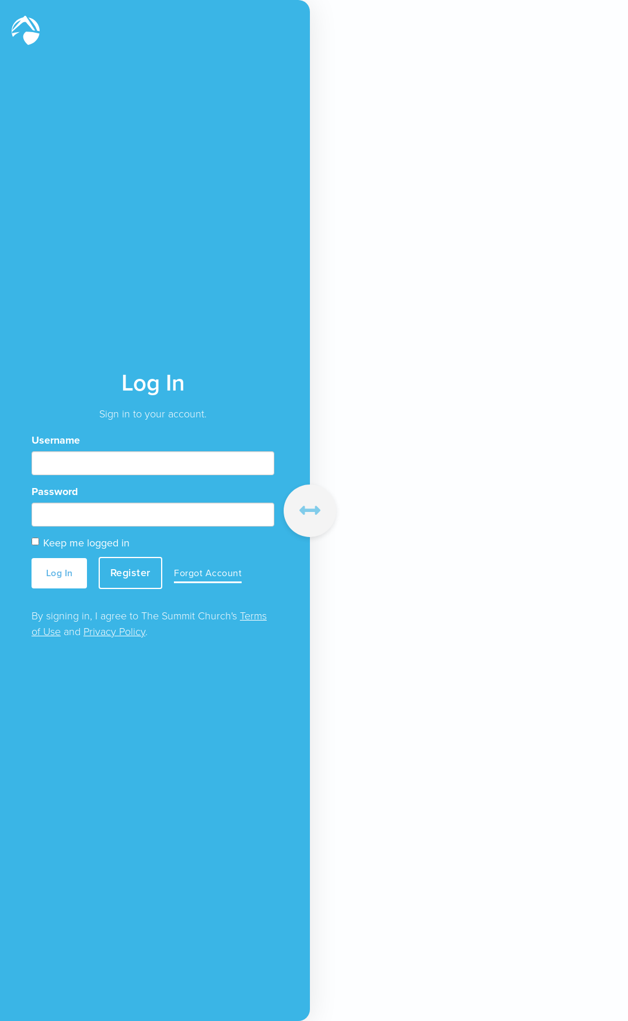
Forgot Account (208, 573)
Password (55, 491)
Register (130, 572)
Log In (59, 573)
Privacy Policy (114, 631)
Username (56, 440)
